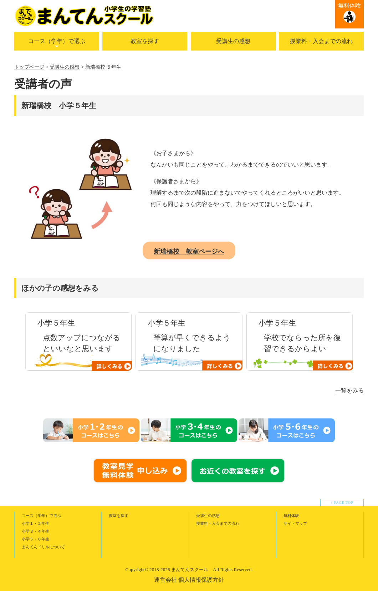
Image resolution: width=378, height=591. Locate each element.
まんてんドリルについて (43, 547)
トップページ (29, 67)
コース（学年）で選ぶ (56, 41)
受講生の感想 (233, 41)
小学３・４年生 (35, 531)
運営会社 (165, 580)
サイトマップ (295, 523)
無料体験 (349, 5)
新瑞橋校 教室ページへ (189, 251)
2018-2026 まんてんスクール (178, 569)
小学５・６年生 (35, 539)
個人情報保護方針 (201, 580)
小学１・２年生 (35, 523)
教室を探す (145, 41)
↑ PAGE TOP (342, 503)
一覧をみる (349, 390)
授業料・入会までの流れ (321, 41)
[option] (78, 341)
